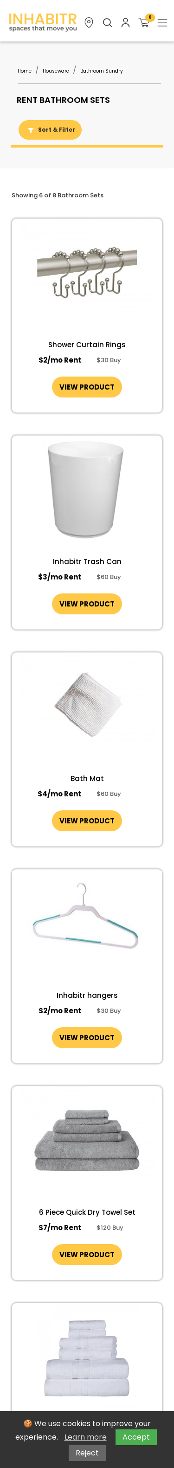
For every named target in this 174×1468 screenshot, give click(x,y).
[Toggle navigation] (162, 23)
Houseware (56, 70)
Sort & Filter (50, 130)
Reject (87, 1453)
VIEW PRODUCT (87, 387)
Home (25, 70)
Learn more (85, 1437)
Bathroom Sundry (101, 70)
